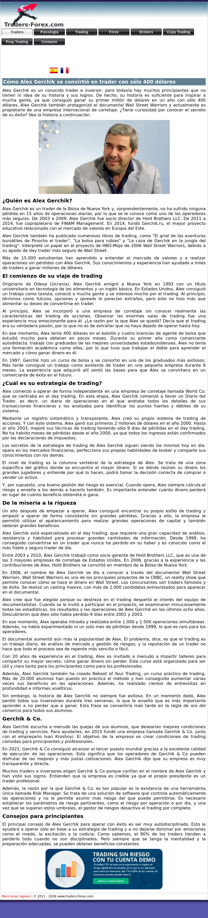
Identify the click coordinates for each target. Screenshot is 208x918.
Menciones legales (16, 896)
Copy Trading (178, 32)
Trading (81, 32)
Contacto (49, 42)
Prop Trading (17, 42)
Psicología (49, 32)
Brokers (146, 32)
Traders (17, 32)
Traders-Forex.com (34, 24)
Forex (114, 32)
